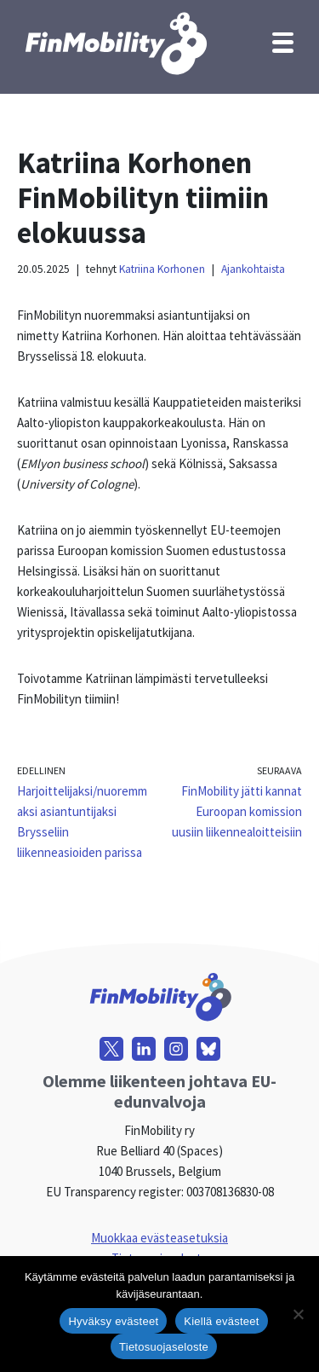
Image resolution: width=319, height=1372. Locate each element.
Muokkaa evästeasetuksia (159, 1238)
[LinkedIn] (144, 1049)
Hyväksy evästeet (113, 1321)
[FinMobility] (115, 42)
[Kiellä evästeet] (297, 1314)
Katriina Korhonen (162, 269)
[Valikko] (282, 43)
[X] (111, 1049)
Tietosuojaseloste (163, 1346)
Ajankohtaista (253, 269)
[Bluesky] (208, 1049)
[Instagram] (176, 1049)
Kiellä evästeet (221, 1321)
